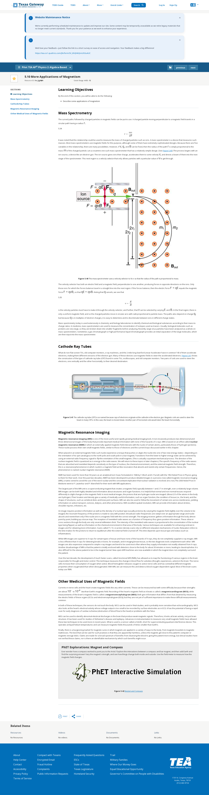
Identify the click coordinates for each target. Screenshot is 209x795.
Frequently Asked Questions (89, 755)
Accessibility (19, 769)
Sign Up (173, 5)
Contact (17, 764)
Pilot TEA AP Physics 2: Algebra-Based (42, 67)
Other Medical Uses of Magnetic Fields (29, 113)
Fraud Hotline (44, 764)
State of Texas (82, 764)
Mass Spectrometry (19, 99)
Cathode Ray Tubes (19, 103)
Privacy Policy (20, 773)
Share (78, 716)
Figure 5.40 (167, 150)
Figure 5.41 (186, 355)
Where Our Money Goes (123, 764)
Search (139, 5)
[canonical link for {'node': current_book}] (170, 67)
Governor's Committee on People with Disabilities (137, 773)
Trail (112, 755)
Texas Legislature (83, 769)
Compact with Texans (49, 755)
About (16, 755)
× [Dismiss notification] (180, 18)
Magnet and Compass (134, 691)
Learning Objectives (22, 94)
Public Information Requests (52, 773)
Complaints (43, 769)
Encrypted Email (46, 759)
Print (65, 716)
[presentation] (85, 123)
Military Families (119, 759)
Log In (162, 5)
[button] (194, 5)
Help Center (19, 759)
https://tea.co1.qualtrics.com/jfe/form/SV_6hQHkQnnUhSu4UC (62, 53)
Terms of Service (22, 778)
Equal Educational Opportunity (126, 769)
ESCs (76, 759)
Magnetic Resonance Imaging (24, 108)
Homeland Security (84, 773)
